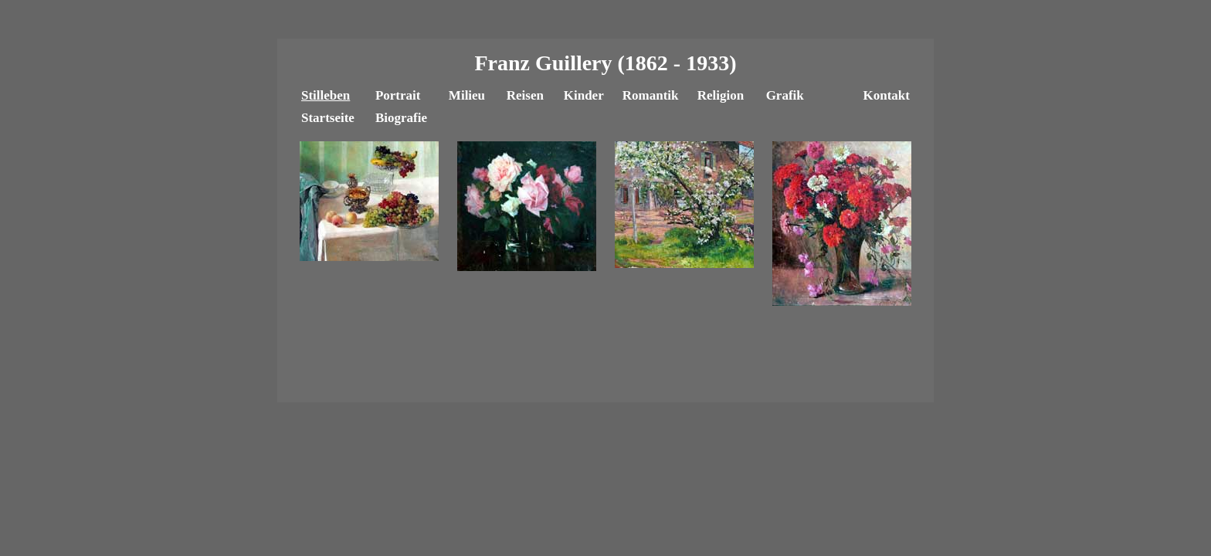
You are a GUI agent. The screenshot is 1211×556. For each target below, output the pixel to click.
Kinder (584, 95)
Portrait (398, 95)
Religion (720, 95)
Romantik (650, 95)
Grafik (785, 95)
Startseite (327, 117)
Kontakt (886, 95)
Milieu (467, 95)
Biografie (401, 117)
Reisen (525, 95)
